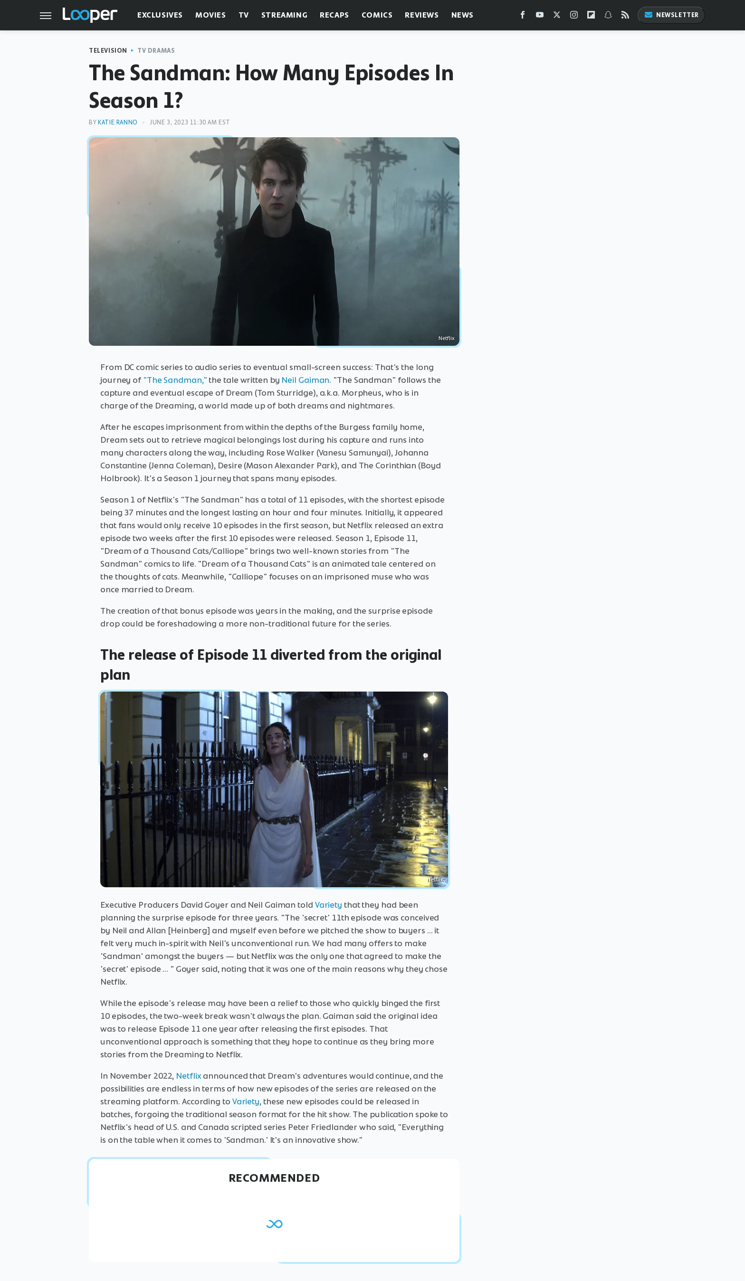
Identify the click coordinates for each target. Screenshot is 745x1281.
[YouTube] (539, 17)
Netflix (188, 1076)
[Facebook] (522, 17)
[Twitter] (557, 17)
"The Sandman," (175, 380)
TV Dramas (156, 50)
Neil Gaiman (305, 380)
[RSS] (625, 17)
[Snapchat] (608, 17)
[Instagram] (574, 17)
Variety (328, 905)
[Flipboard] (591, 17)
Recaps (334, 15)
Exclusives (160, 15)
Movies (210, 15)
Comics (377, 15)
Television (108, 50)
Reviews (422, 15)
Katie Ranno (118, 122)
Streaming (284, 15)
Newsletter (671, 15)
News (462, 15)
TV (244, 15)
